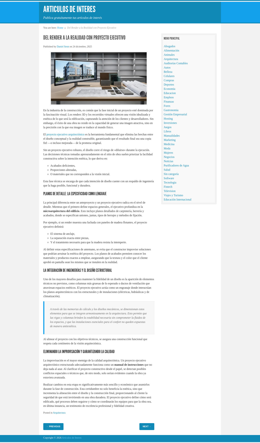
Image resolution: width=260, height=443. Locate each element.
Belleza (168, 71)
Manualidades (172, 135)
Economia (169, 88)
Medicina (169, 144)
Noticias (168, 161)
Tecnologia (170, 182)
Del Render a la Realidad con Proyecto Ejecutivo (84, 37)
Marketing (170, 139)
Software (169, 178)
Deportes (169, 84)
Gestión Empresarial (175, 114)
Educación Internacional (177, 199)
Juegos (168, 127)
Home (60, 27)
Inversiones (170, 122)
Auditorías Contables (176, 63)
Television (169, 190)
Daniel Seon (63, 46)
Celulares (169, 76)
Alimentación (171, 50)
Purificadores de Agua (176, 165)
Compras (169, 80)
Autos (167, 67)
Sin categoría (171, 173)
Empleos (169, 97)
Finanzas (169, 101)
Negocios (169, 156)
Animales (169, 54)
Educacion (170, 93)
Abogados (169, 46)
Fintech (168, 186)
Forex (167, 105)
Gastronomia (171, 110)
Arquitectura (59, 412)
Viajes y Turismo (173, 195)
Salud (167, 169)
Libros (167, 131)
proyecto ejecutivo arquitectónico (65, 134)
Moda (167, 148)
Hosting (168, 118)
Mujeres (168, 152)
